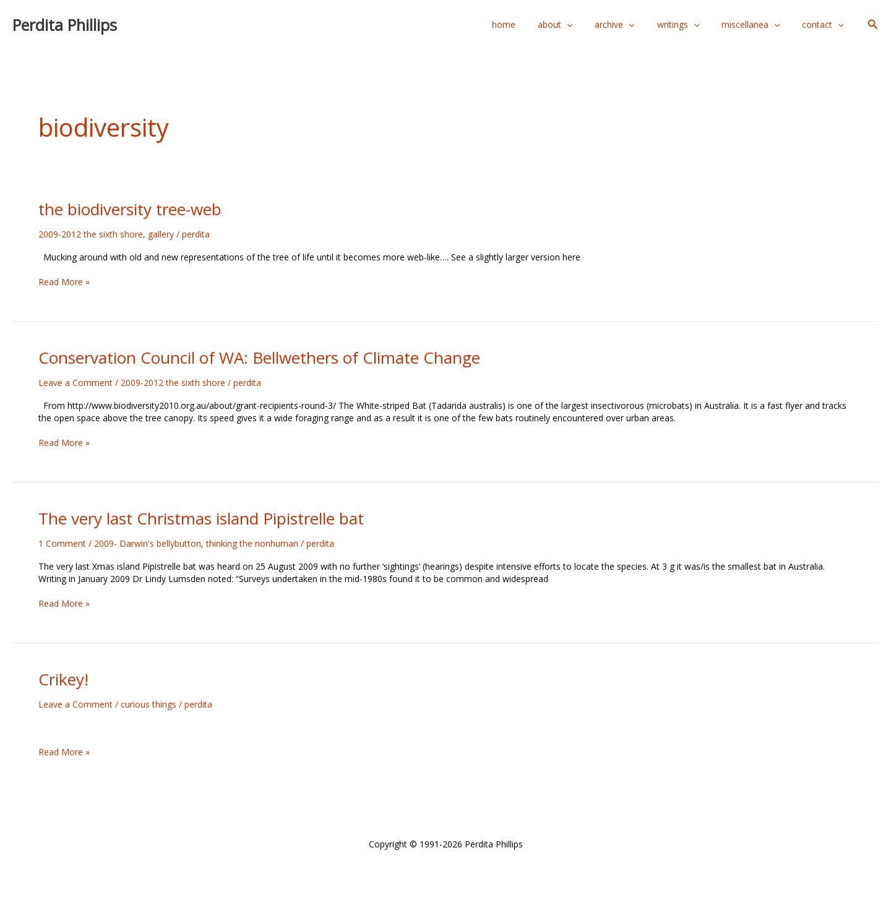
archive (632, 24)
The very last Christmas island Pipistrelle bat (201, 518)
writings (690, 24)
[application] (589, 24)
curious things (148, 704)
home (531, 24)
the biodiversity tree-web (130, 209)
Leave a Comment (75, 382)
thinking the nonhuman (252, 543)
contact (825, 24)
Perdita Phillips (64, 24)
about (577, 24)
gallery (161, 234)
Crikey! (63, 679)
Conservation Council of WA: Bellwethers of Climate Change (259, 357)
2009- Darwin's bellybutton (147, 543)
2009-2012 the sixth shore (90, 234)
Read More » (64, 282)
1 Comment (62, 543)
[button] (873, 25)
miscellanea (758, 24)
